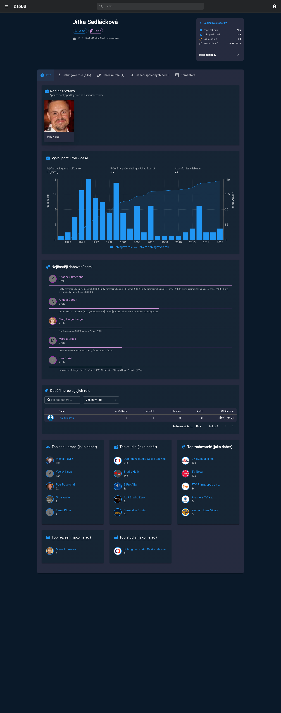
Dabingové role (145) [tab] (74, 75)
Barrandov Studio (135, 510)
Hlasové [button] (174, 411)
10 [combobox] (197, 426)
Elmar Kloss (63, 510)
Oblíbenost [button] (225, 411)
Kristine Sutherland (71, 277)
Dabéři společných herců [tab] (149, 75)
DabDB (20, 6)
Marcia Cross (67, 338)
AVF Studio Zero (134, 497)
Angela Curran (68, 299)
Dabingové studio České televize (145, 458)
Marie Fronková (66, 549)
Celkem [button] (121, 411)
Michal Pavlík (64, 458)
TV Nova (197, 471)
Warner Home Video (205, 510)
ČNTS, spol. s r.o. (203, 458)
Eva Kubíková (66, 418)
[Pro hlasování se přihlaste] (226, 418)
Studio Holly (131, 471)
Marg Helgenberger (71, 319)
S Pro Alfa (130, 484)
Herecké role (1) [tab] (110, 75)
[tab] (45, 75)
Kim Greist (65, 358)
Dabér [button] (64, 411)
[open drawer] (6, 6)
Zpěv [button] (198, 411)
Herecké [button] (147, 411)
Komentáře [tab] (185, 75)
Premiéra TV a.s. (202, 497)
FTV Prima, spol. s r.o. (206, 484)
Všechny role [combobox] (94, 400)
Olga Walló (63, 497)
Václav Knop (64, 471)
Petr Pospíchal (65, 484)
